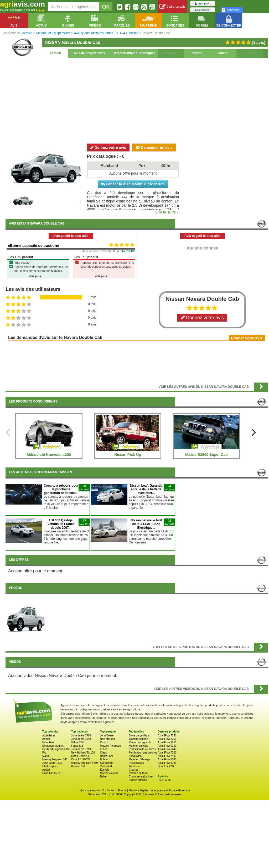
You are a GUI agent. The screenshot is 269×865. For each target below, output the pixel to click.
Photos (197, 53)
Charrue (133, 769)
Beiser (103, 776)
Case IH (105, 742)
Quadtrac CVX (166, 766)
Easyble (105, 769)
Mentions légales (139, 790)
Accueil (55, 53)
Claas (103, 752)
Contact (110, 790)
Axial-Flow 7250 (167, 735)
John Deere (107, 735)
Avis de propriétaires (89, 53)
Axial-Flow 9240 (167, 745)
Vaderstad (106, 766)
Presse (122, 790)
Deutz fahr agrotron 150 (56, 749)
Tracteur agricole (138, 738)
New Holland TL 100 (83, 752)
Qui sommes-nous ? (92, 790)
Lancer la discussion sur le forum (132, 184)
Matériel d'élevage (139, 759)
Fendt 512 (77, 745)
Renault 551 (78, 766)
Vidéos (223, 53)
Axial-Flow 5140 (167, 762)
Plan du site (164, 780)
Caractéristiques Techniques (133, 53)
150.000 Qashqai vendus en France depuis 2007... (61, 524)
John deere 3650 (81, 738)
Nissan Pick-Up (127, 454)
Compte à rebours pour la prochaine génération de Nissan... (61, 489)
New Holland (107, 738)
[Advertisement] (136, 100)
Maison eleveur (109, 773)
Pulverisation (136, 762)
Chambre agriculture (141, 776)
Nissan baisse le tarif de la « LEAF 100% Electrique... (146, 524)
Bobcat (104, 759)
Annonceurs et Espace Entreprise (170, 790)
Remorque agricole (140, 742)
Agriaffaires (48, 735)
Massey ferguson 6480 (84, 762)
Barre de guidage (139, 735)
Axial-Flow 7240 (167, 752)
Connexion (202, 10)
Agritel (46, 738)
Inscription (202, 3)
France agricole (138, 780)
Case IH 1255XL (80, 759)
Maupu (46, 756)
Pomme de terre (138, 773)
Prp (44, 752)
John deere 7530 (52, 762)
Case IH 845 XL (51, 773)
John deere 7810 (81, 735)
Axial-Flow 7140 (167, 756)
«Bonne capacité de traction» (33, 245)
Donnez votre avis (108, 147)
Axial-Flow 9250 (167, 742)
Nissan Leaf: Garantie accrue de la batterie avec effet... (146, 489)
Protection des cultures (142, 749)
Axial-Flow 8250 (167, 738)
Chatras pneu (50, 766)
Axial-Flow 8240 (167, 749)
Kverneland (106, 762)
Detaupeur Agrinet (53, 745)
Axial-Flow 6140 (167, 759)
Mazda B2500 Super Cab (206, 454)
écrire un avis (172, 7)
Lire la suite (167, 212)
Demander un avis (154, 147)
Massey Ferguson (110, 745)
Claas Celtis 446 (80, 756)
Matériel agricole (138, 745)
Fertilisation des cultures (143, 752)
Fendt (103, 749)
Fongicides (135, 756)
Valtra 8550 (77, 742)
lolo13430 (128, 251)
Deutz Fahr (106, 756)
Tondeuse (134, 766)
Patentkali (48, 742)
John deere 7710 (81, 749)
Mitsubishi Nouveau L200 (49, 454)
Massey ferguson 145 (55, 759)
